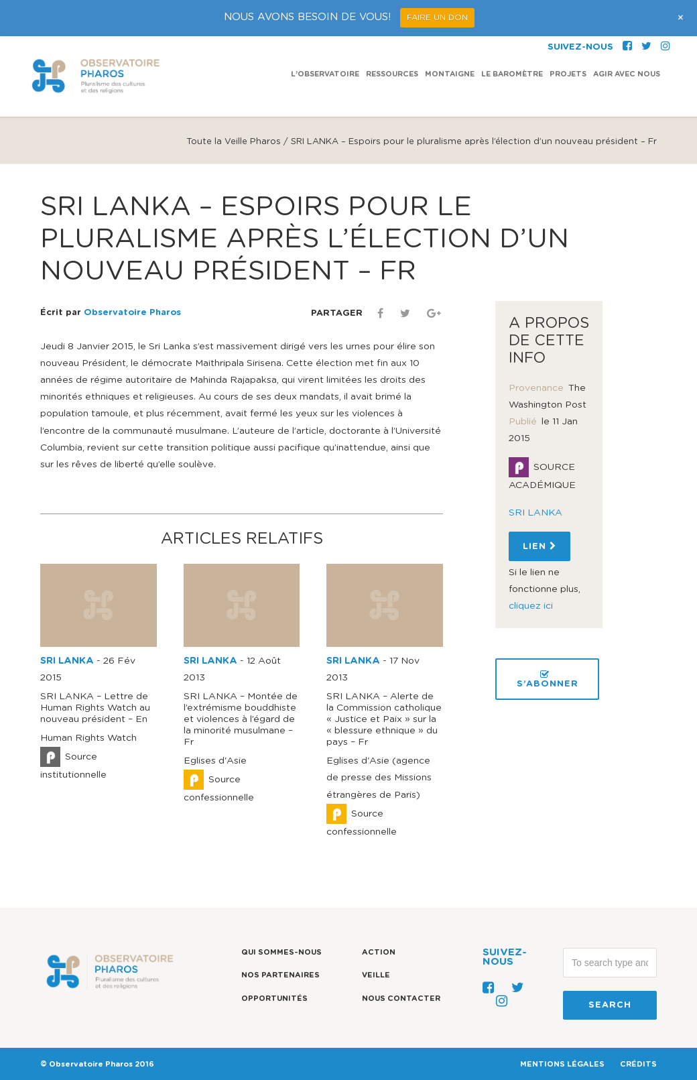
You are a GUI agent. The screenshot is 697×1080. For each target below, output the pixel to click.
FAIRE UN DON (437, 17)
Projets (568, 74)
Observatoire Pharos (132, 312)
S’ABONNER (547, 679)
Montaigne (449, 74)
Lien (539, 546)
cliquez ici (531, 606)
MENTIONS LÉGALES (562, 1064)
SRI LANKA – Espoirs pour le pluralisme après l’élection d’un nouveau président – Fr (304, 239)
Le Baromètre (512, 74)
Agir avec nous (626, 74)
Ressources (392, 74)
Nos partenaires (280, 975)
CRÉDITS (638, 1064)
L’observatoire (325, 74)
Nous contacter (401, 998)
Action (378, 952)
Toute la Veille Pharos (233, 141)
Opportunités (274, 998)
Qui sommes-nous (281, 952)
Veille (376, 975)
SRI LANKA (67, 661)
